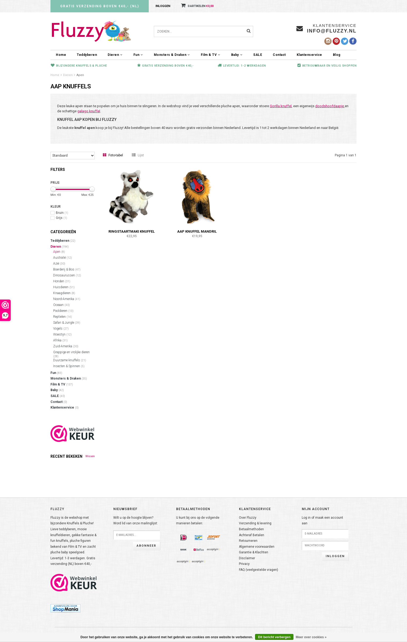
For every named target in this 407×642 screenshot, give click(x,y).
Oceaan (61, 305)
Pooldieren (63, 311)
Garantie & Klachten (253, 552)
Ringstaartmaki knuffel (131, 231)
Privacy (244, 564)
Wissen (90, 456)
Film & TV (210, 55)
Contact (279, 55)
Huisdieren (64, 287)
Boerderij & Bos (67, 269)
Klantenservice (309, 55)
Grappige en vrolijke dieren (71, 354)
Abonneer (146, 545)
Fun (138, 55)
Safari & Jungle (66, 322)
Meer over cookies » (311, 637)
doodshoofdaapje (329, 106)
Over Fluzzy (247, 518)
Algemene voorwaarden (256, 547)
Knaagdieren (64, 293)
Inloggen (162, 6)
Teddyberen (87, 55)
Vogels (61, 328)
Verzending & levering (255, 523)
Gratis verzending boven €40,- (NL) (99, 6)
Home (61, 55)
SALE (257, 55)
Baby (237, 55)
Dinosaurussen (67, 275)
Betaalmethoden (251, 529)
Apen (80, 75)
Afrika (60, 340)
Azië (59, 263)
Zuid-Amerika (65, 346)
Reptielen (62, 317)
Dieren (115, 55)
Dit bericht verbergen (274, 637)
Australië (62, 257)
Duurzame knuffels (69, 360)
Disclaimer (247, 558)
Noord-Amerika (66, 299)
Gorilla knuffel (281, 106)
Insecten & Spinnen (69, 366)
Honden (61, 281)
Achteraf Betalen (251, 535)
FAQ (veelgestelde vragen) (258, 570)
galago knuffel (88, 111)
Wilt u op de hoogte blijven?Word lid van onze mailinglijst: (135, 520)
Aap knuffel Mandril (197, 231)
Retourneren (248, 541)
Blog (336, 55)
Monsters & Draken (172, 55)
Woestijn (62, 334)
